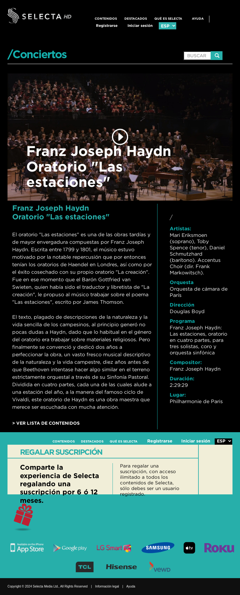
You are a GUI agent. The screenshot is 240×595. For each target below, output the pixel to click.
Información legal (107, 586)
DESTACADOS (135, 18)
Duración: (182, 378)
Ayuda (198, 18)
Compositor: (186, 362)
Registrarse (107, 25)
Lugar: (178, 395)
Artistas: (180, 228)
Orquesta (181, 282)
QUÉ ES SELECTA (168, 18)
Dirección (182, 305)
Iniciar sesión (140, 25)
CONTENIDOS (106, 18)
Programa (182, 321)
